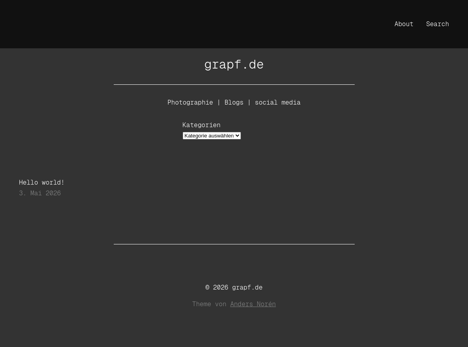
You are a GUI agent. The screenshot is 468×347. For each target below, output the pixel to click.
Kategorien (202, 125)
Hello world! (42, 183)
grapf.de (234, 64)
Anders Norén (253, 304)
